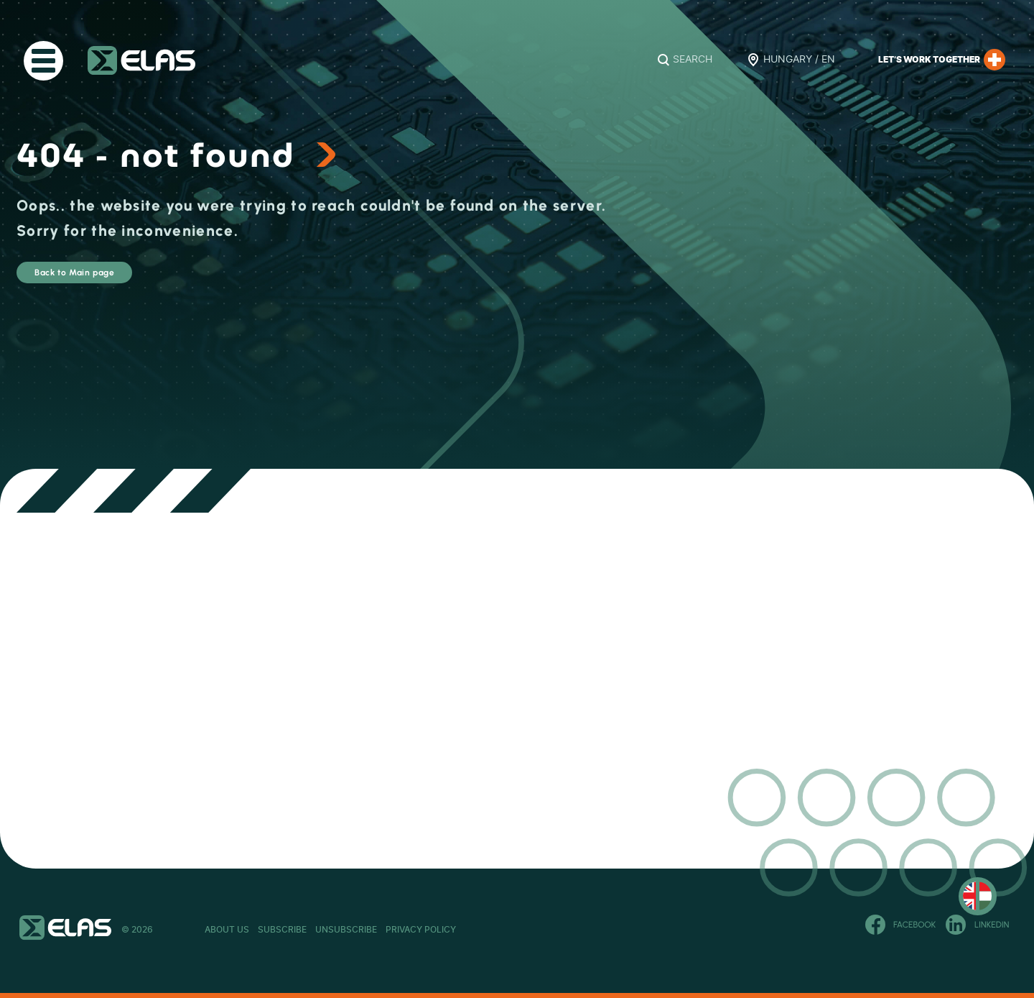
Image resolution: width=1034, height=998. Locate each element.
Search (692, 60)
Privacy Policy (549, 929)
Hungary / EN (799, 60)
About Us (227, 929)
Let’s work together (941, 59)
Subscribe (325, 929)
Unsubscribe (432, 929)
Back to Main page (118, 279)
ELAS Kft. (141, 60)
